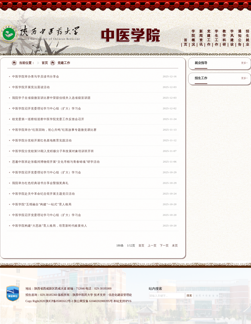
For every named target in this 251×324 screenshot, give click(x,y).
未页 (175, 245)
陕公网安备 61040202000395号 (93, 301)
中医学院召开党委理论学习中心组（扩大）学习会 (46, 108)
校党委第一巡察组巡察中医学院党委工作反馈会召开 (48, 119)
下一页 (164, 245)
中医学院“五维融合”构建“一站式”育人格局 (42, 204)
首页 (45, 63)
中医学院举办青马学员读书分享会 (35, 76)
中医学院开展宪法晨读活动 (31, 87)
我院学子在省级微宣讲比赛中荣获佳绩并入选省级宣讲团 (51, 97)
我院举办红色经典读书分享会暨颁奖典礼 (40, 183)
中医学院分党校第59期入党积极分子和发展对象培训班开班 (53, 151)
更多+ (244, 62)
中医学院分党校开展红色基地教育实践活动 (42, 140)
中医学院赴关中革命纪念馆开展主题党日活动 (43, 193)
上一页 (152, 245)
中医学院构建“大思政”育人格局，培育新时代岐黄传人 (49, 225)
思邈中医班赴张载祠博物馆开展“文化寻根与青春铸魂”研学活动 (56, 161)
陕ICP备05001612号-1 (59, 301)
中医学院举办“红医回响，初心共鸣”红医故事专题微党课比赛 (54, 129)
